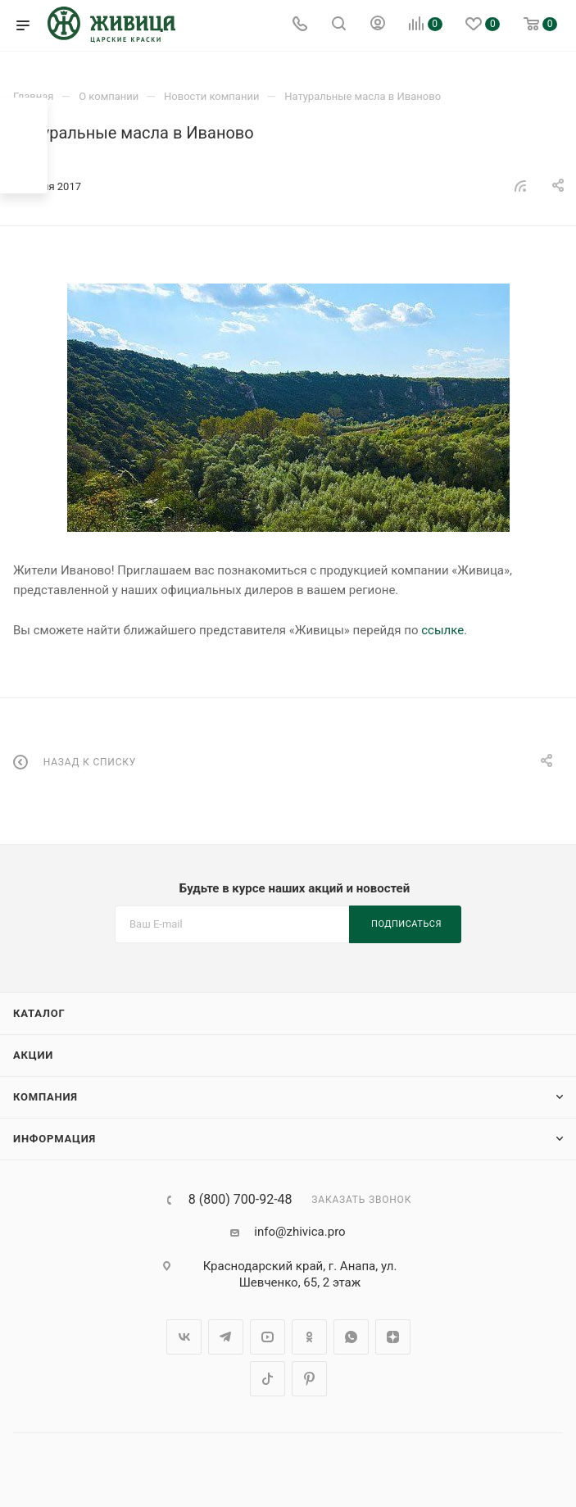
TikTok (267, 1378)
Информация (54, 1139)
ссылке (442, 630)
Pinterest (309, 1378)
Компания (45, 1097)
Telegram (225, 1337)
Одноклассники (309, 1337)
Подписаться (406, 924)
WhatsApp (351, 1337)
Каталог (39, 1013)
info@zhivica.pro (299, 1231)
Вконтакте (184, 1337)
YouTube (267, 1337)
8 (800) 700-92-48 (240, 1199)
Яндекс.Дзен (392, 1337)
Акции (33, 1055)
